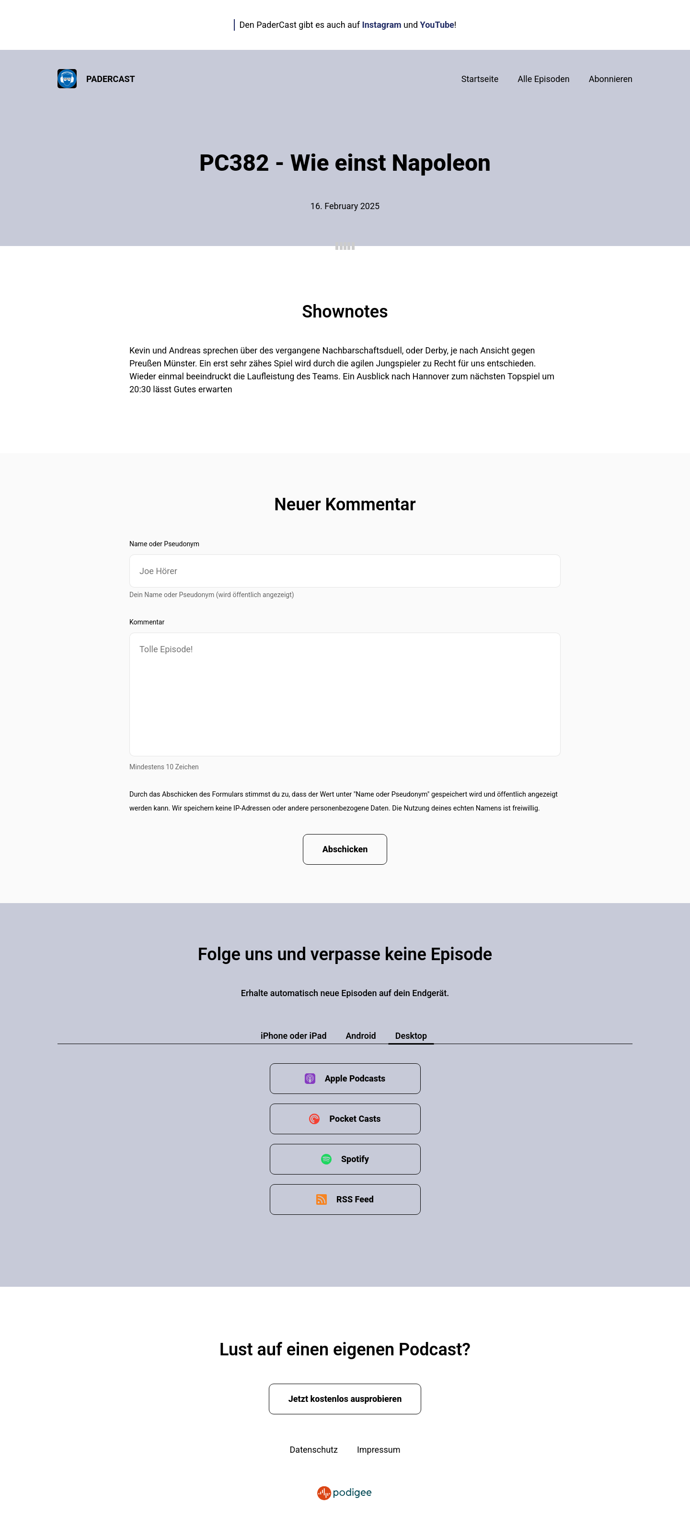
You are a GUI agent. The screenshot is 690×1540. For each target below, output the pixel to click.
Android (361, 1036)
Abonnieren (610, 79)
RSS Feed (355, 1199)
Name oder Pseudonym (164, 544)
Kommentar (146, 622)
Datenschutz (314, 1450)
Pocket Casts (354, 1119)
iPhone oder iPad (294, 1036)
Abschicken (345, 849)
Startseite (479, 79)
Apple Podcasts (355, 1078)
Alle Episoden (543, 79)
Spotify (355, 1159)
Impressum (379, 1450)
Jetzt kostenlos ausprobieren (345, 1399)
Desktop (411, 1036)
